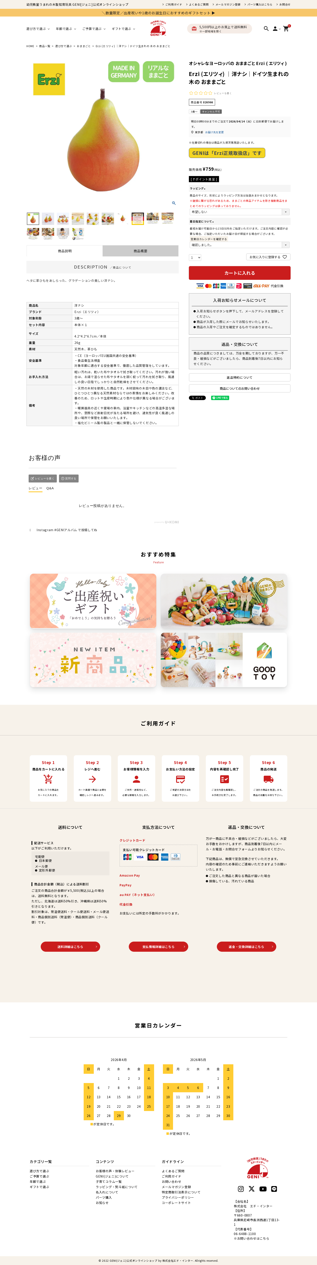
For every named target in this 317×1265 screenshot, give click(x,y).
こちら (264, 1238)
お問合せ (285, 4)
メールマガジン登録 (228, 4)
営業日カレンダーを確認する (209, 239)
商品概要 (140, 251)
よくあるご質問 (199, 4)
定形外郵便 (47, 870)
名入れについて (107, 1192)
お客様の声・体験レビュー (115, 1171)
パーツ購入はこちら (260, 4)
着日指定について (202, 221)
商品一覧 (44, 46)
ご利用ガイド (173, 4)
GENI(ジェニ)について (112, 1176)
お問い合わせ (171, 1181)
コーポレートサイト (176, 1202)
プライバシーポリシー (178, 1197)
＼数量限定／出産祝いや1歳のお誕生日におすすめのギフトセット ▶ (158, 12)
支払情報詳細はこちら (158, 946)
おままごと (84, 46)
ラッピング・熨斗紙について (117, 1187)
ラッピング (198, 188)
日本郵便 (45, 860)
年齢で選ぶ (38, 1181)
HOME (30, 46)
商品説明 (65, 251)
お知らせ (102, 1202)
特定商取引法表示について (181, 1192)
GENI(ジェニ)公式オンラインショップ (133, 1260)
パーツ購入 (104, 1197)
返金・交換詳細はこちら (246, 946)
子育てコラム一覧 (109, 1181)
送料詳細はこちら (70, 946)
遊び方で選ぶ (63, 46)
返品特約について (240, 377)
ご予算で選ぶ (39, 1176)
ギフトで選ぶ (39, 1187)
